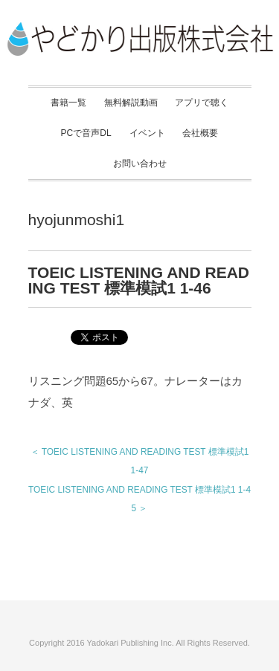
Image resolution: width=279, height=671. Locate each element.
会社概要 (200, 133)
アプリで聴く (201, 102)
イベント (147, 133)
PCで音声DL (86, 133)
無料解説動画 (131, 102)
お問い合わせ (140, 163)
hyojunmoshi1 (76, 219)
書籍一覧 (68, 102)
